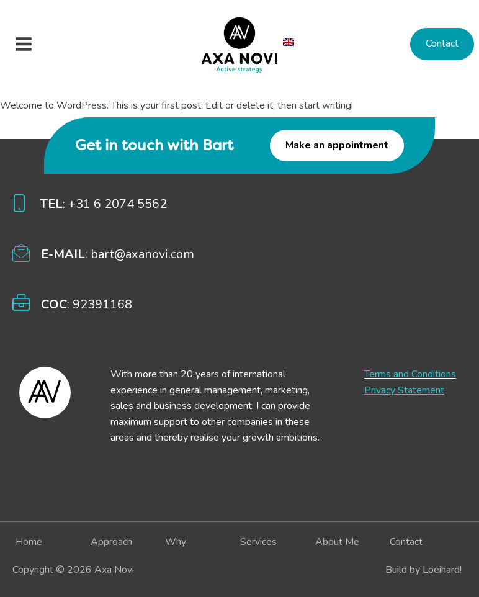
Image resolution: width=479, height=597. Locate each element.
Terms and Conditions (410, 374)
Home (29, 542)
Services (258, 542)
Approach (111, 542)
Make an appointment (336, 145)
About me (337, 542)
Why (175, 542)
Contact (442, 43)
